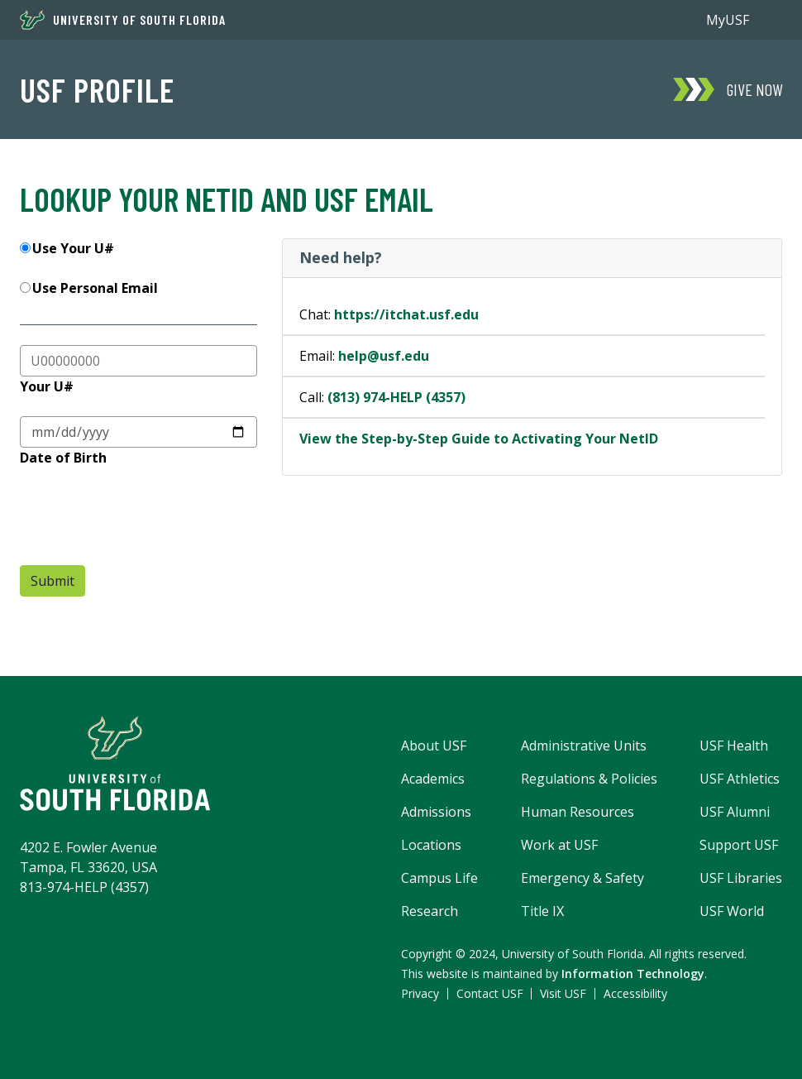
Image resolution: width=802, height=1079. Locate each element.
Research (429, 911)
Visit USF (563, 993)
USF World (731, 911)
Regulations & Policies (589, 779)
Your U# (47, 386)
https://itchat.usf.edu (406, 314)
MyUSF (727, 19)
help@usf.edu (383, 356)
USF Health (733, 745)
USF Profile (97, 89)
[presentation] (145, 519)
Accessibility (635, 993)
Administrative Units (584, 745)
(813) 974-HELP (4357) (396, 397)
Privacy (420, 993)
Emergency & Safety (582, 878)
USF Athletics (739, 779)
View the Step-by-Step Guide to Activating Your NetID (478, 438)
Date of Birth (63, 457)
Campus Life (439, 878)
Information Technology (632, 973)
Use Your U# (73, 248)
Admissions (436, 812)
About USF (433, 745)
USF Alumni (734, 812)
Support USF (738, 845)
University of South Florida (123, 19)
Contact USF (489, 993)
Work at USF (559, 845)
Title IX (542, 911)
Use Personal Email (95, 288)
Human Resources (577, 812)
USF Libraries (740, 878)
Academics (433, 779)
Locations (431, 845)
